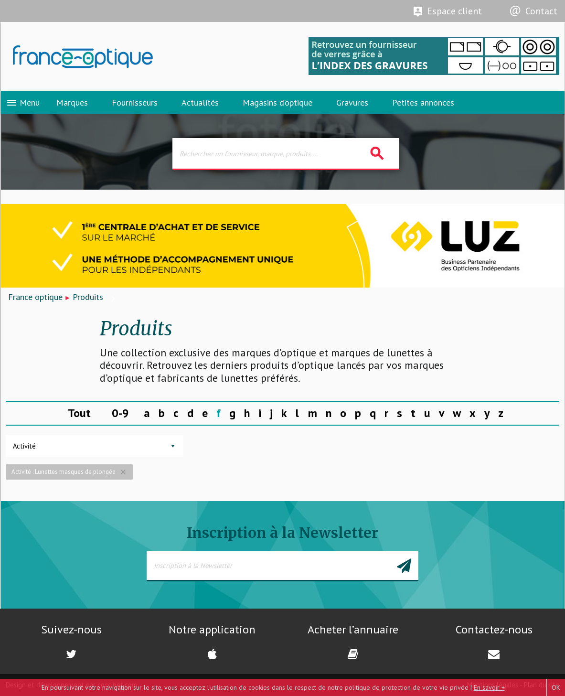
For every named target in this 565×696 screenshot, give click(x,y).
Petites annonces (423, 102)
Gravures (352, 102)
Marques (72, 102)
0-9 (120, 413)
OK (556, 687)
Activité (24, 445)
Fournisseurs (135, 102)
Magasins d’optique (277, 102)
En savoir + (489, 687)
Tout (79, 413)
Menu (23, 102)
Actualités (200, 102)
